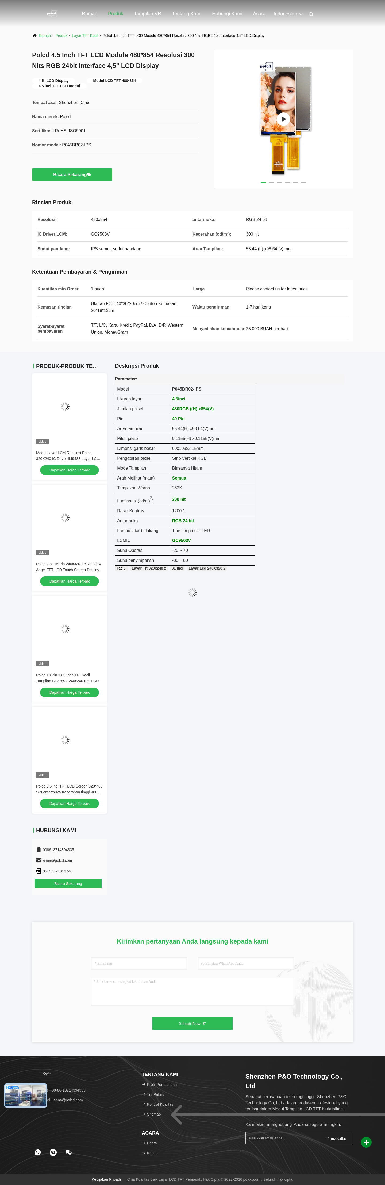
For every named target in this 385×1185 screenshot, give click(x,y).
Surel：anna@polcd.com (59, 1100)
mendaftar (336, 1138)
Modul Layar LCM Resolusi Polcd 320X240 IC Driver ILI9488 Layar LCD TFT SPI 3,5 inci (67, 459)
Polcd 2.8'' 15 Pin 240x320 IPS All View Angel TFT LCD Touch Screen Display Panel (68, 570)
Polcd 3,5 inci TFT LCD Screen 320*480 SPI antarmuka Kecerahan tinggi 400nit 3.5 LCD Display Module (69, 792)
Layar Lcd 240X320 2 (206, 568)
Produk (115, 13)
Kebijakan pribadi (106, 1179)
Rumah (89, 13)
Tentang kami (186, 13)
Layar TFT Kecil (85, 35)
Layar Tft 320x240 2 (149, 568)
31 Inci (177, 568)
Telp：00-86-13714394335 (61, 1090)
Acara (259, 13)
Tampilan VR (147, 13)
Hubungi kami (227, 13)
